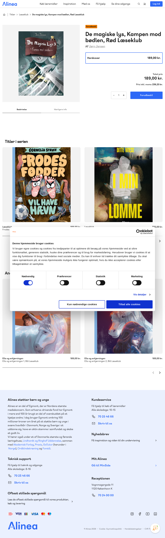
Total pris (158, 74)
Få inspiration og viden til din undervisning (116, 440)
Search (139, 4)
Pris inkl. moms (144, 84)
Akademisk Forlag (23, 444)
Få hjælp (101, 3)
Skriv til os (105, 423)
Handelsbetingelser (133, 529)
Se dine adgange (120, 3)
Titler (12, 14)
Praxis (38, 444)
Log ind (156, 3)
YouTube (148, 514)
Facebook (140, 514)
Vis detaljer (139, 294)
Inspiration (69, 3)
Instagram (132, 514)
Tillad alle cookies (130, 304)
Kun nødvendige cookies (82, 304)
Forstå (46, 448)
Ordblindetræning (28, 448)
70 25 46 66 (106, 416)
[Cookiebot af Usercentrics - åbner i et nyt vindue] (138, 231)
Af (86, 46)
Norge (12, 448)
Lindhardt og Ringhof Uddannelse (42, 440)
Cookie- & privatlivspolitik (110, 529)
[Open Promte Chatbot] (155, 528)
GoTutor (48, 444)
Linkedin (155, 514)
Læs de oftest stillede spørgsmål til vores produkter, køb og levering (38, 501)
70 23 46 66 (22, 476)
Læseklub (23, 14)
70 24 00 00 (106, 495)
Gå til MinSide (101, 465)
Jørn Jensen (97, 46)
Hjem (4, 14)
